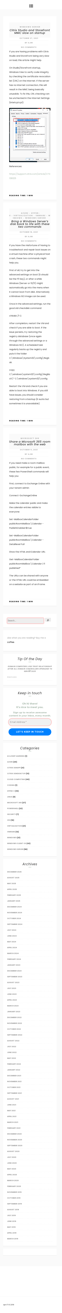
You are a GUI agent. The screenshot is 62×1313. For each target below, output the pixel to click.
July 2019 (11, 1215)
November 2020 (14, 1140)
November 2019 (14, 1192)
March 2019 (12, 1239)
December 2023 (14, 971)
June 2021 (11, 1105)
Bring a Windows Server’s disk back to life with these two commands (30, 224)
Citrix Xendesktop (16, 773)
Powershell (12, 808)
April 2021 (11, 1116)
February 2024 (14, 959)
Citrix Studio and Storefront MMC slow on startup (30, 31)
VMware (40, 215)
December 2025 (14, 872)
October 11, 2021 (29, 449)
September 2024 (14, 924)
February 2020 (14, 1186)
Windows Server (30, 27)
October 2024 (14, 918)
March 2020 (13, 1180)
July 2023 (11, 988)
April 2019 (11, 1233)
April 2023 (12, 1000)
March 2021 (12, 1122)
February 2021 (13, 1128)
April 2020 (12, 1175)
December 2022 (14, 1017)
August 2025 (13, 878)
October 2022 (14, 1029)
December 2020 (14, 1134)
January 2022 (13, 1070)
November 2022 (14, 1023)
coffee (10, 642)
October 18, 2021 (29, 232)
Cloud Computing (16, 779)
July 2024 (11, 930)
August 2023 (13, 982)
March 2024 (13, 953)
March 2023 (13, 1006)
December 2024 (14, 907)
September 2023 (14, 977)
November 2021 (14, 1081)
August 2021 (13, 1099)
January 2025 (13, 901)
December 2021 (14, 1076)
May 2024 (11, 942)
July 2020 (11, 1157)
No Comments (29, 47)
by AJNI (29, 42)
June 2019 (11, 1221)
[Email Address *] (30, 722)
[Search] (48, 619)
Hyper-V (11, 791)
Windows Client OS (16, 843)
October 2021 (13, 1087)
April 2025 (12, 889)
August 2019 (13, 1209)
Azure (24, 213)
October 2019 (13, 1198)
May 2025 (11, 883)
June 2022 (12, 1052)
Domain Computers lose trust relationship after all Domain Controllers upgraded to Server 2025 (30, 668)
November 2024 (14, 912)
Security (11, 814)
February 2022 (14, 1064)
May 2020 (11, 1169)
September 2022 (14, 1035)
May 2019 (11, 1227)
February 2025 (14, 895)
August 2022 (13, 1041)
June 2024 (12, 936)
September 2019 (14, 1204)
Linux (9, 797)
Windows (12, 837)
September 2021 (14, 1093)
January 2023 (13, 1011)
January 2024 (13, 965)
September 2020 (14, 1145)
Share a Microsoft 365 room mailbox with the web (29, 443)
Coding (11, 785)
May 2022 (11, 1058)
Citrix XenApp (13, 768)
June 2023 (12, 994)
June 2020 (12, 1163)
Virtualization (23, 215)
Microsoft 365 (30, 438)
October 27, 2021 (28, 38)
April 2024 (12, 947)
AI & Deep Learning (16, 756)
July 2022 (11, 1046)
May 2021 (11, 1110)
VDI (8, 820)
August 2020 (13, 1151)
